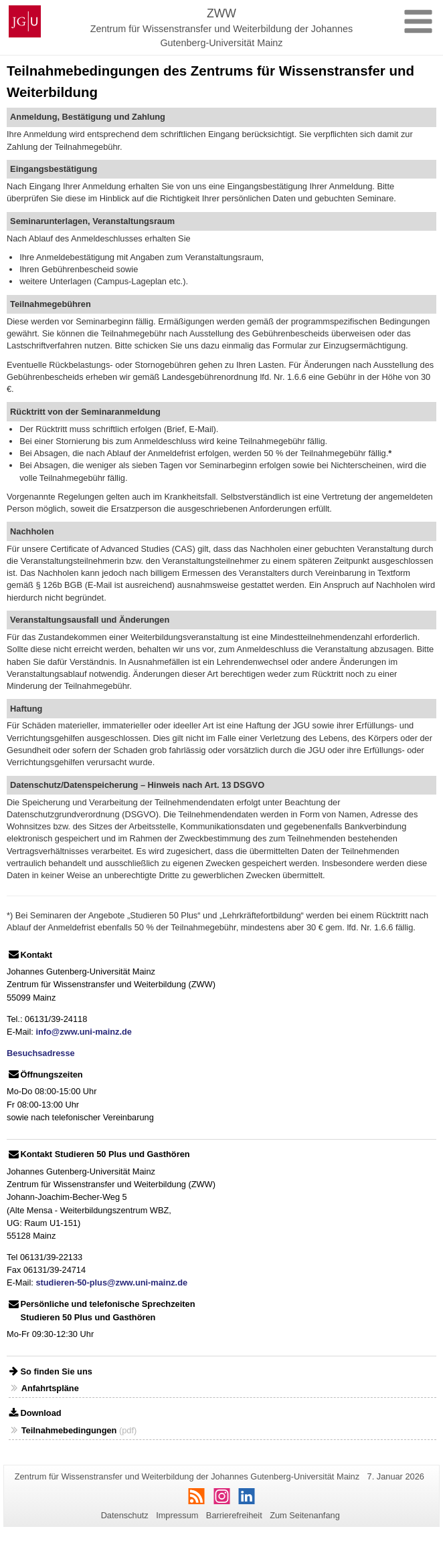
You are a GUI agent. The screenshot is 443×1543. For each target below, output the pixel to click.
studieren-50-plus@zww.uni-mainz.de (111, 1282)
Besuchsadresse (41, 1053)
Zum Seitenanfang (305, 1515)
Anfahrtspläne (50, 1388)
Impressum (177, 1515)
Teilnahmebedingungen (69, 1430)
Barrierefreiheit (234, 1515)
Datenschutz (125, 1515)
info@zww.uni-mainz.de (83, 1032)
